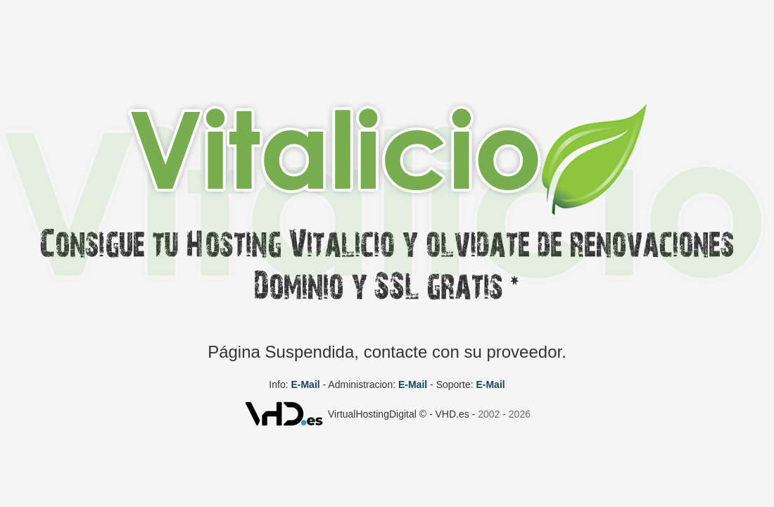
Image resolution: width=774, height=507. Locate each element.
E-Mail (305, 384)
